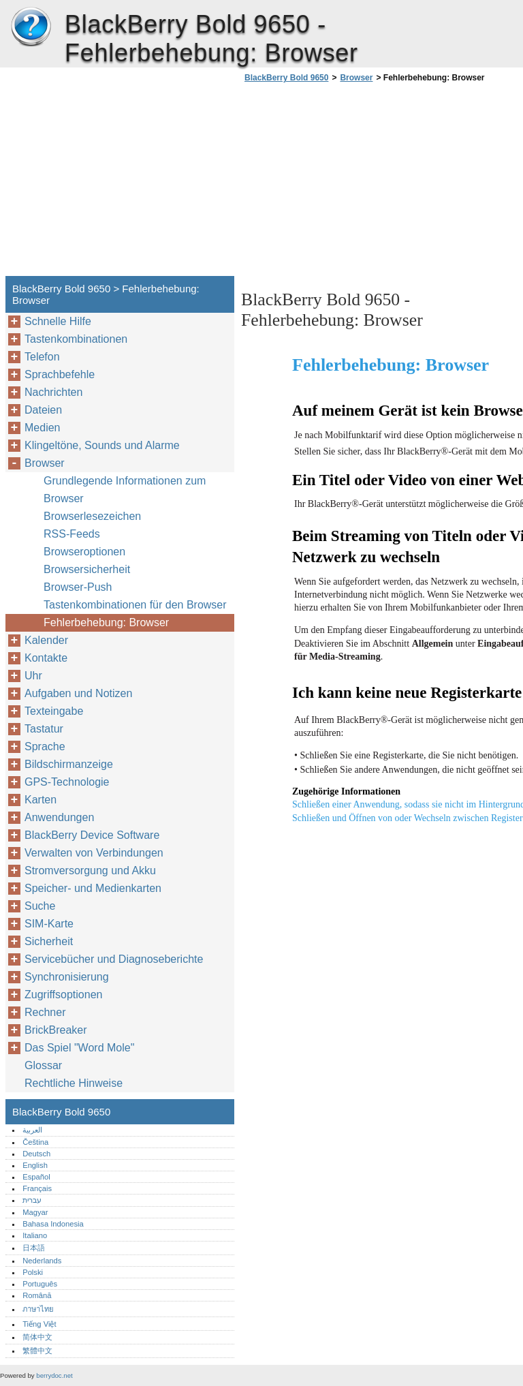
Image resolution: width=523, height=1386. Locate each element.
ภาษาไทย (38, 1309)
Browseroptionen (84, 551)
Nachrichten (53, 392)
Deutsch (36, 1154)
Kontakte (46, 658)
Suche (40, 906)
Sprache (45, 746)
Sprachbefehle (60, 374)
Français (37, 1188)
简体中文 (37, 1337)
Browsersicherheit (87, 569)
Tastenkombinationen (76, 339)
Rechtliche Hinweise (74, 1083)
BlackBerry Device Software (92, 835)
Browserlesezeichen (92, 516)
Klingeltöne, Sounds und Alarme (102, 445)
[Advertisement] (355, 183)
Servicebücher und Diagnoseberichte (114, 959)
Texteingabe (54, 711)
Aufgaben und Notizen (78, 693)
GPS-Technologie (67, 782)
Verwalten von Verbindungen (94, 853)
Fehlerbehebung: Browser (106, 622)
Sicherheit (49, 941)
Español (36, 1177)
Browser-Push (78, 587)
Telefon (42, 357)
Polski (32, 1272)
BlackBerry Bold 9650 (30, 27)
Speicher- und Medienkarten (93, 888)
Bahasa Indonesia (53, 1224)
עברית (32, 1200)
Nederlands (41, 1261)
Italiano (34, 1235)
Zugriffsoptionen (63, 994)
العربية (32, 1130)
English (35, 1165)
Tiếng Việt (39, 1324)
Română (36, 1295)
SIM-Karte (49, 923)
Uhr (33, 675)
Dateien (43, 410)
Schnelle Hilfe (58, 321)
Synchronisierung (67, 977)
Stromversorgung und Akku (90, 870)
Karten (41, 799)
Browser (356, 77)
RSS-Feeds (72, 534)
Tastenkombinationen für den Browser (135, 605)
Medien (42, 427)
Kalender (46, 640)
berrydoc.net (54, 1375)
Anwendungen (59, 817)
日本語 (33, 1248)
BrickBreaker (56, 1030)
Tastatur (44, 729)
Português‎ (39, 1284)
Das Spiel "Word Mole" (79, 1047)
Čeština (35, 1142)
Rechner (45, 1012)
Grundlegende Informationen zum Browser (125, 489)
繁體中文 (37, 1350)
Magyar (35, 1212)
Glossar (43, 1065)
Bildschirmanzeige (69, 764)
